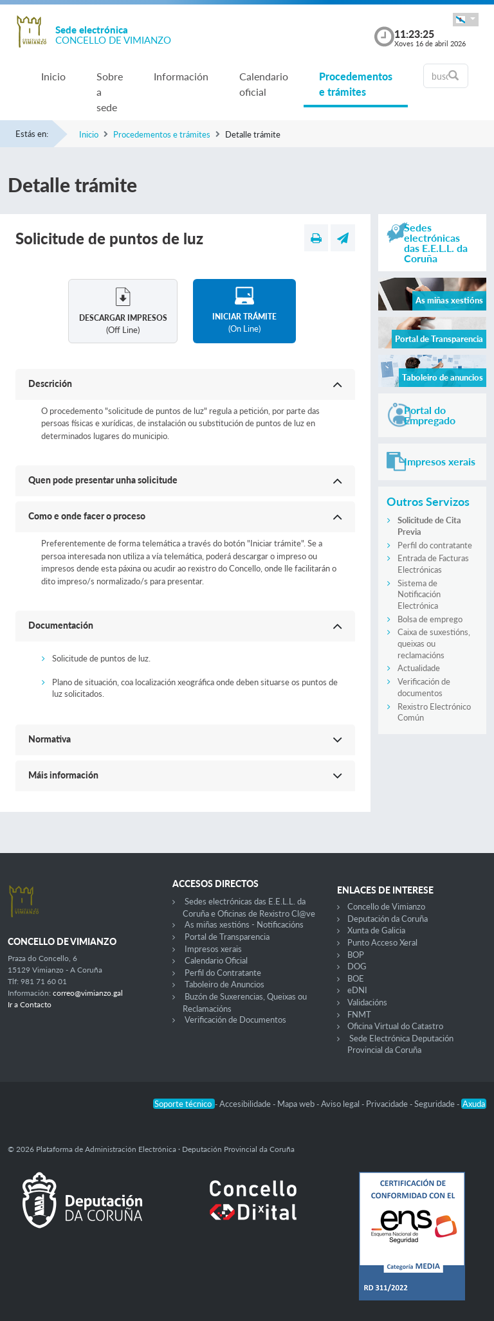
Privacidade (388, 1104)
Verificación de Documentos (235, 1019)
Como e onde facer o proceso (86, 515)
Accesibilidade (246, 1104)
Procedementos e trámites (355, 84)
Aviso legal (341, 1104)
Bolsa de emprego (430, 619)
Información (181, 76)
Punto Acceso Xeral (382, 942)
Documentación (60, 625)
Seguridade (435, 1104)
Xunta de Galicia (376, 930)
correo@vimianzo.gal (88, 993)
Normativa (49, 738)
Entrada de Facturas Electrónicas (433, 564)
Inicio (53, 76)
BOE (355, 978)
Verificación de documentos (424, 687)
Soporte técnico (184, 1104)
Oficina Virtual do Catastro (395, 1026)
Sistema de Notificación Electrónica (419, 594)
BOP (355, 954)
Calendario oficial (263, 84)
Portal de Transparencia (227, 936)
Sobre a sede (109, 91)
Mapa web (296, 1104)
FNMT (359, 1014)
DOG (357, 966)
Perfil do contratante (435, 545)
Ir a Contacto (29, 1004)
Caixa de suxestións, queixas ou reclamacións (434, 643)
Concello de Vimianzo (386, 906)
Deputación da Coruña (387, 918)
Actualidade (419, 668)
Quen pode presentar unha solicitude (103, 479)
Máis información (63, 774)
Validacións (367, 1002)
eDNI (357, 990)
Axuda (473, 1104)
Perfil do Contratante (223, 972)
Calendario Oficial (216, 960)
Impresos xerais (213, 949)
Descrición (50, 383)
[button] (466, 19)
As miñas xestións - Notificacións (244, 924)
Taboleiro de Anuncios (224, 984)
